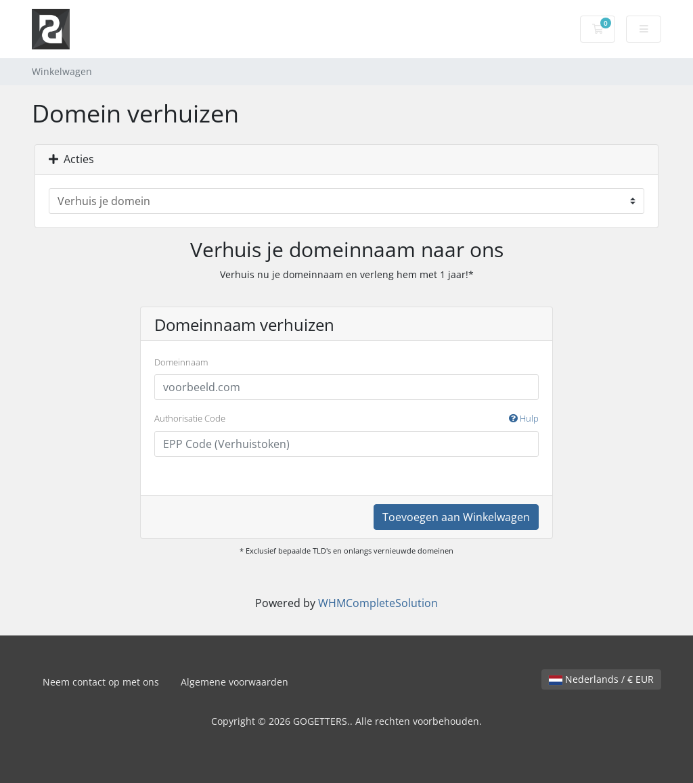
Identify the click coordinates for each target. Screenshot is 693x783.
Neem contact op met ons (101, 681)
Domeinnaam (181, 362)
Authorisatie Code (346, 419)
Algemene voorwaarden (234, 681)
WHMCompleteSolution (378, 603)
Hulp (524, 418)
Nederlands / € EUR (601, 679)
